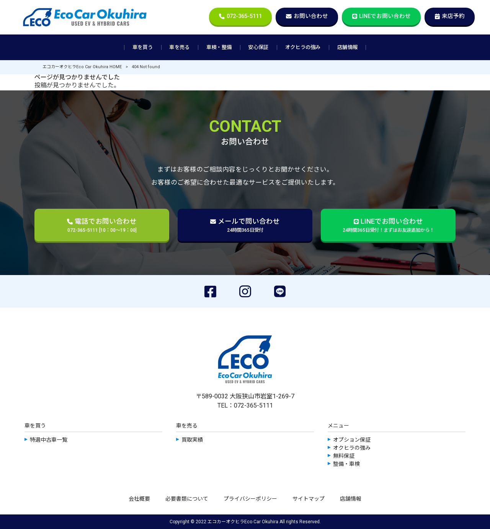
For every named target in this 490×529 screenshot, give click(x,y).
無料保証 (343, 456)
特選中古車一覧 (48, 440)
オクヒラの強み (352, 448)
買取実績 (192, 440)
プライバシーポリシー (250, 499)
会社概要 (139, 499)
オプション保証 (352, 440)
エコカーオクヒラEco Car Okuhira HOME (82, 66)
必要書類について (186, 499)
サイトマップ (308, 499)
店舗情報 (350, 499)
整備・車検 (346, 464)
